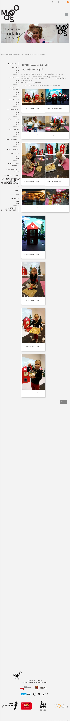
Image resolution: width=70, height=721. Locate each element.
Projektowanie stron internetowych (61, 720)
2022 (17, 156)
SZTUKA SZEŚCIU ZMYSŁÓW (13, 164)
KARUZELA (15, 67)
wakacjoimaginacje (12, 139)
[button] (52, 2)
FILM (17, 186)
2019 (17, 203)
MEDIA (17, 190)
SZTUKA (10, 54)
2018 (17, 158)
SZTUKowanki (16, 54)
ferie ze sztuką (13, 129)
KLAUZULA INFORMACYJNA (8, 209)
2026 (17, 70)
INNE (17, 194)
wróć (63, 402)
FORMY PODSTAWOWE (11, 175)
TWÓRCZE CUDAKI (13, 119)
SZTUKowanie (14, 77)
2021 (22, 54)
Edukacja (4, 54)
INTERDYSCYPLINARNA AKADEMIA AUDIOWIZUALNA (10, 181)
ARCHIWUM (15, 153)
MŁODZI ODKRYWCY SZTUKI (12, 170)
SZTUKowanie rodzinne (14, 88)
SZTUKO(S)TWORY (13, 109)
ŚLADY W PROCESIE (13, 149)
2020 (17, 201)
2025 (17, 72)
